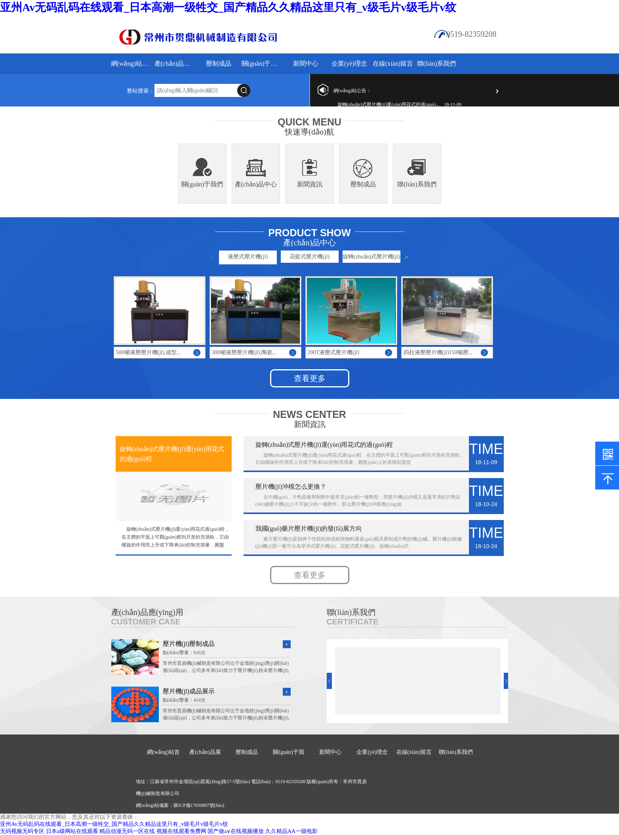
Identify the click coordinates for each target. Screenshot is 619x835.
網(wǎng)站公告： (352, 90)
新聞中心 (305, 63)
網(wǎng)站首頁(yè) (131, 63)
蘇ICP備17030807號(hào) (198, 805)
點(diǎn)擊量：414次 (184, 700)
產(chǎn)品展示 (175, 63)
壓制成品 (218, 63)
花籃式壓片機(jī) (309, 257)
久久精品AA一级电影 (291, 831)
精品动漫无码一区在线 (127, 831)
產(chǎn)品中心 (256, 184)
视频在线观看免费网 (181, 831)
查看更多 (310, 378)
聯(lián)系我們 (436, 63)
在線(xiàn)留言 (393, 63)
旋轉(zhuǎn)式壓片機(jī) (371, 257)
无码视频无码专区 (22, 831)
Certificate (353, 621)
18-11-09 (453, 104)
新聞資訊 (309, 184)
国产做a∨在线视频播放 (236, 831)
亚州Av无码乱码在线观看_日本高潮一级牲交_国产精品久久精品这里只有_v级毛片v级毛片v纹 (228, 7)
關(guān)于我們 (262, 63)
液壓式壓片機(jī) (248, 257)
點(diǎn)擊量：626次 (184, 652)
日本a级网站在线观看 (72, 831)
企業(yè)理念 (349, 63)
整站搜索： (140, 91)
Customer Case (146, 621)
